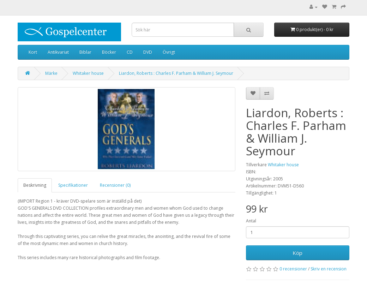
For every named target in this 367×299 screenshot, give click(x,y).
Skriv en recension (329, 269)
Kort (33, 52)
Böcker (109, 52)
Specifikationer (73, 185)
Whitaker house (88, 73)
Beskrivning (34, 185)
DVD (147, 52)
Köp (297, 252)
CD (130, 52)
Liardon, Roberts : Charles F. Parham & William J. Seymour (176, 73)
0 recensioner (293, 269)
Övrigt (169, 52)
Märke (51, 73)
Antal (251, 221)
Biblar (85, 52)
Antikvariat (58, 52)
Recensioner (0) (115, 185)
